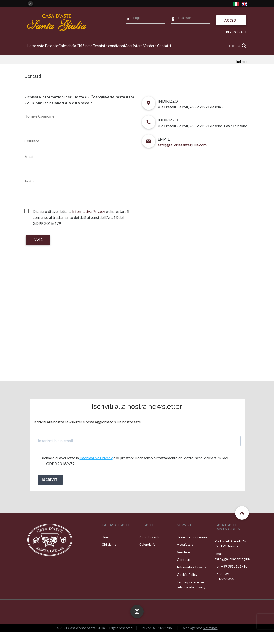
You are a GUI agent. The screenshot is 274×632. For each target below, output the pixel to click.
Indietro (242, 61)
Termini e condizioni (109, 45)
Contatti (164, 45)
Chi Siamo (84, 45)
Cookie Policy (187, 574)
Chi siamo (109, 544)
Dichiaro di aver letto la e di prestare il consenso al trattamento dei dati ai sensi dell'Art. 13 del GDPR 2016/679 (81, 211)
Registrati (236, 32)
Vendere (150, 45)
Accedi (231, 20)
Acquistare (134, 45)
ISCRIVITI (50, 480)
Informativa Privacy (88, 211)
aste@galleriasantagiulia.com (182, 144)
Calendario (67, 45)
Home (31, 45)
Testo (29, 181)
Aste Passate (47, 45)
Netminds (210, 628)
